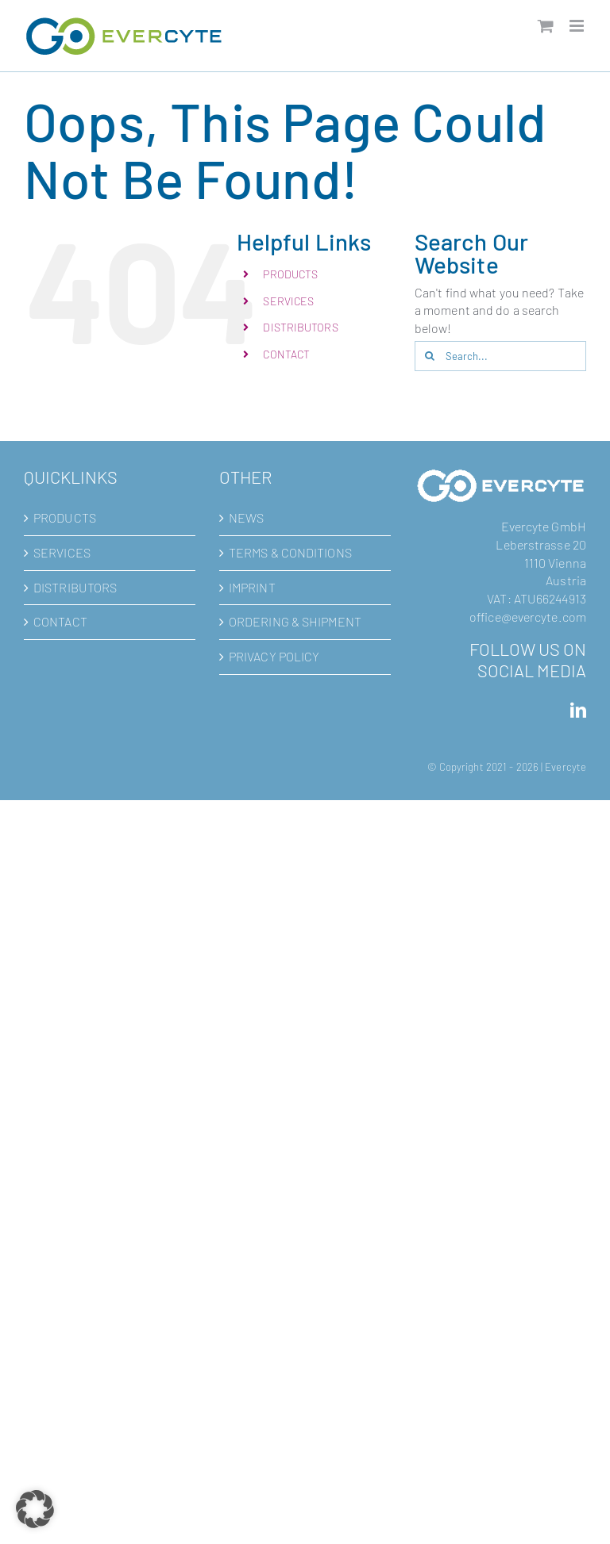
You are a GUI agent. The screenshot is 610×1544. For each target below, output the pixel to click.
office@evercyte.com (527, 616)
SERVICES (288, 301)
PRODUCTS (290, 274)
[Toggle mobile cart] (546, 25)
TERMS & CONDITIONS (290, 552)
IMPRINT (252, 587)
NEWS (246, 517)
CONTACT (286, 354)
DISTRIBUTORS (300, 327)
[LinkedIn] (578, 710)
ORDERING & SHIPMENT (295, 621)
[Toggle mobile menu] (577, 25)
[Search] (430, 356)
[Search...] (500, 356)
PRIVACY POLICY (274, 656)
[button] (35, 1509)
